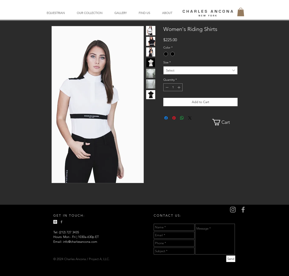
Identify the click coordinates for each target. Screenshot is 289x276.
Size (167, 62)
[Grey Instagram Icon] (233, 209)
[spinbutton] (173, 87)
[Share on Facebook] (166, 117)
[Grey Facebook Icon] (243, 209)
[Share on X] (189, 117)
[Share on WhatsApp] (181, 117)
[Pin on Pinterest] (173, 117)
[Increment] (179, 87)
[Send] (230, 259)
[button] (89, 13)
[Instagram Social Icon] (55, 222)
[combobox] (200, 70)
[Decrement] (166, 87)
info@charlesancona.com (80, 242)
